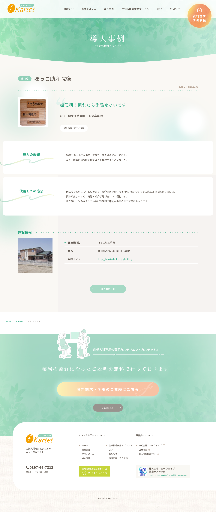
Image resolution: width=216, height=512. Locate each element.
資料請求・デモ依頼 (118, 457)
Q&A (159, 9)
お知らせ (175, 9)
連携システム (88, 9)
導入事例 (109, 9)
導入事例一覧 (108, 288)
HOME (8, 321)
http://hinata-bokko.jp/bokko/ (115, 259)
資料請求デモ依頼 (199, 18)
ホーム (85, 445)
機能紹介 (69, 9)
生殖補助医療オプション (135, 9)
